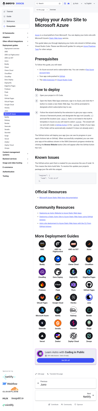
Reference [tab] (9, 21)
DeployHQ (73, 277)
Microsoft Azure (42, 316)
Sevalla (58, 329)
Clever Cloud (73, 264)
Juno (89, 303)
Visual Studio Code (64, 80)
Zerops (89, 341)
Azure (37, 35)
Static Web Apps (55, 38)
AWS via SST (73, 249)
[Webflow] (10, 383)
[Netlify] (9, 377)
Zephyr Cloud (73, 341)
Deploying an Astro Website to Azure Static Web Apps (60, 213)
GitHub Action (61, 125)
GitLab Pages (42, 303)
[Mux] (5, 398)
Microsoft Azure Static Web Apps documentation (58, 198)
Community (66, 404)
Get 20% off (66, 360)
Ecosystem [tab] (9, 26)
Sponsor (78, 404)
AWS (42, 249)
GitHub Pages (89, 290)
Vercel (42, 341)
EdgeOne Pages (89, 277)
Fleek (58, 290)
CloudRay (42, 277)
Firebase (42, 290)
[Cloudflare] (11, 390)
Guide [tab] (7, 16)
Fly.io (73, 290)
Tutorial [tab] (8, 11)
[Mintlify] (8, 405)
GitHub (62, 76)
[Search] (48, 3)
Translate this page (55, 374)
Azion (89, 249)
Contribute (53, 404)
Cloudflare (89, 264)
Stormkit (73, 329)
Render (89, 316)
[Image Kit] (18, 398)
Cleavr (57, 264)
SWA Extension (49, 80)
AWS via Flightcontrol (58, 250)
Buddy (42, 264)
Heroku (73, 303)
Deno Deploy (58, 277)
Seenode (42, 329)
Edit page (39, 374)
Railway (73, 316)
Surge (89, 329)
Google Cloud (57, 303)
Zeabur (58, 341)
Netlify (57, 316)
